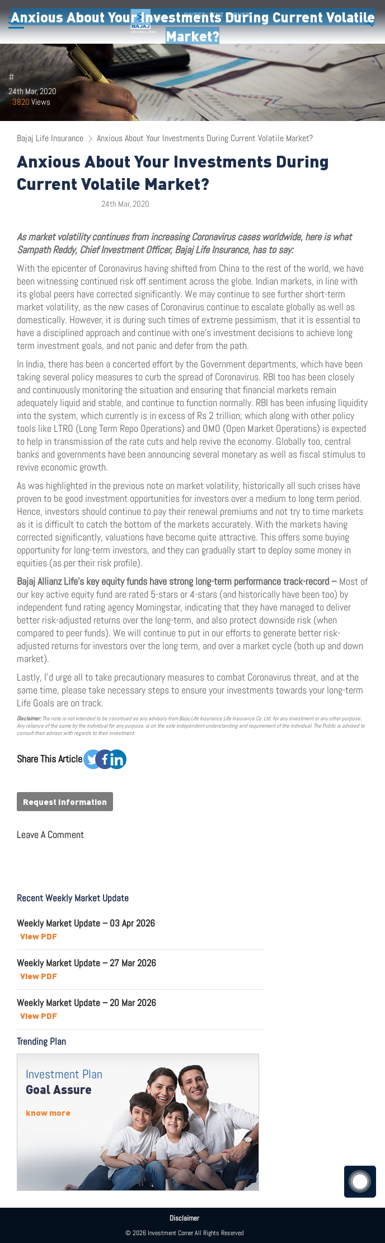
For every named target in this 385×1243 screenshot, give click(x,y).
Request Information (65, 802)
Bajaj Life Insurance (50, 138)
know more (48, 1112)
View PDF (38, 936)
